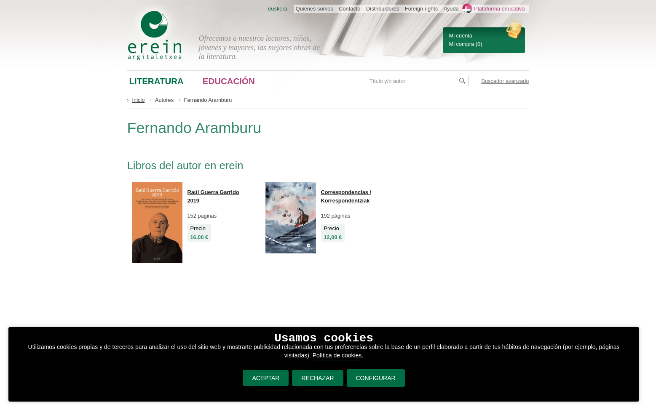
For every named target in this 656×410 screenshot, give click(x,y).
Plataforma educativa (499, 8)
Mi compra (461, 44)
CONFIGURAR (376, 378)
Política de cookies (337, 355)
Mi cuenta (460, 35)
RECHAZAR (317, 378)
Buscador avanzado (505, 81)
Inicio (138, 100)
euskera (277, 8)
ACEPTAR (265, 378)
